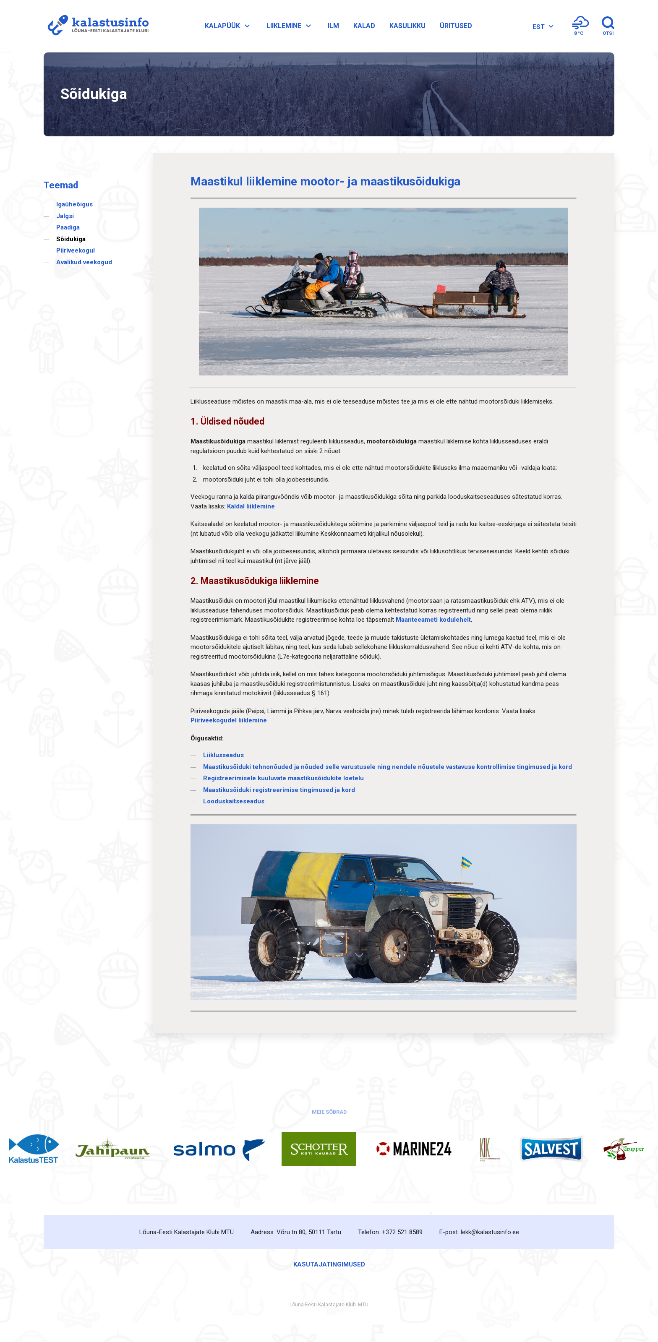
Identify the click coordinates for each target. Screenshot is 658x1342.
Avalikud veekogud (84, 262)
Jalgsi (65, 216)
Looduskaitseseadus (233, 801)
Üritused (456, 26)
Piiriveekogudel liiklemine (229, 720)
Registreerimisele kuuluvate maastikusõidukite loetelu (283, 778)
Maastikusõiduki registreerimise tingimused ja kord (279, 790)
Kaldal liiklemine (251, 506)
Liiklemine (289, 26)
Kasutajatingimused (329, 1264)
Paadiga (68, 227)
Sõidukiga (71, 239)
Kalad (364, 26)
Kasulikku (407, 26)
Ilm (333, 26)
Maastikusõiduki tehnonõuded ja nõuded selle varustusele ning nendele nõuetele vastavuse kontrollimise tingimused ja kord (387, 767)
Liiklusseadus (223, 755)
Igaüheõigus (74, 204)
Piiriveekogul (75, 250)
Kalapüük (228, 26)
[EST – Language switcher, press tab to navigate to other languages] (542, 27)
